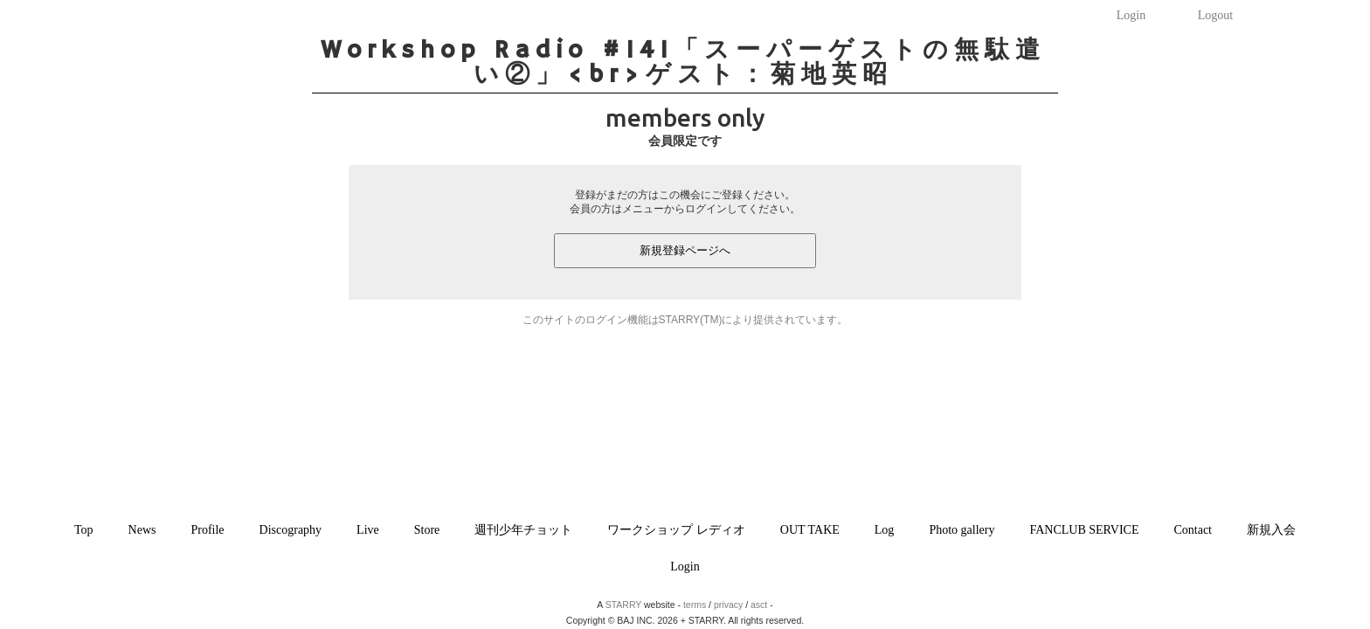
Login (1131, 15)
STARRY (623, 604)
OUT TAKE (810, 529)
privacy (728, 604)
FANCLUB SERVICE (1083, 529)
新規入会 (1271, 529)
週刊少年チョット (523, 529)
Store (427, 529)
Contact (1192, 529)
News (142, 529)
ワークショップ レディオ (676, 529)
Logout (1215, 15)
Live (367, 529)
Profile (207, 529)
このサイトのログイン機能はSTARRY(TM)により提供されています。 (685, 320)
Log (885, 529)
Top (83, 529)
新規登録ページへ (685, 250)
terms (694, 604)
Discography (290, 529)
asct (759, 604)
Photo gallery (961, 529)
